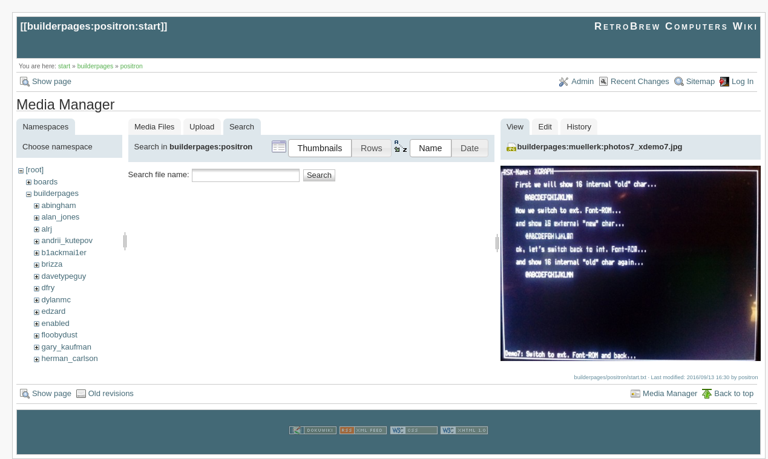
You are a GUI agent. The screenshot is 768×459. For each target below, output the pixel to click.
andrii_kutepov (67, 240)
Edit (545, 126)
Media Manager (670, 393)
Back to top (733, 393)
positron (131, 66)
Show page (51, 81)
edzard (53, 311)
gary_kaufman (66, 346)
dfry (47, 287)
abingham (58, 205)
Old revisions (111, 393)
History (579, 126)
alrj (46, 228)
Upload (201, 126)
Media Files (154, 126)
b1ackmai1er (63, 252)
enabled (55, 323)
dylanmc (55, 299)
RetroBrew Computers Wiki (676, 26)
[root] (34, 169)
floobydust (59, 334)
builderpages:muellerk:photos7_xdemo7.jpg (600, 146)
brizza (51, 264)
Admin (582, 81)
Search (319, 175)
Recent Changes (640, 81)
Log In (742, 81)
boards (45, 181)
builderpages (95, 66)
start (64, 66)
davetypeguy (63, 276)
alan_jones (60, 216)
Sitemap (700, 81)
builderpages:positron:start (94, 26)
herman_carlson (69, 358)
